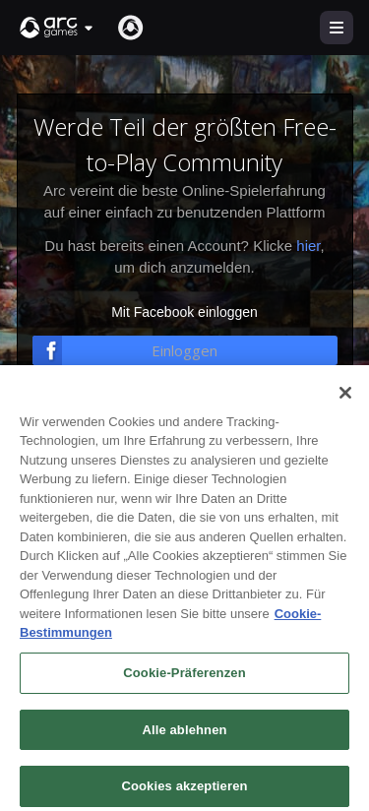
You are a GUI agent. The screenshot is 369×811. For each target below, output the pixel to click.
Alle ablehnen (184, 745)
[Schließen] (345, 408)
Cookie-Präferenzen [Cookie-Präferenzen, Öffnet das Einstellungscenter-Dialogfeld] (184, 688)
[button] (57, 27)
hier (308, 245)
